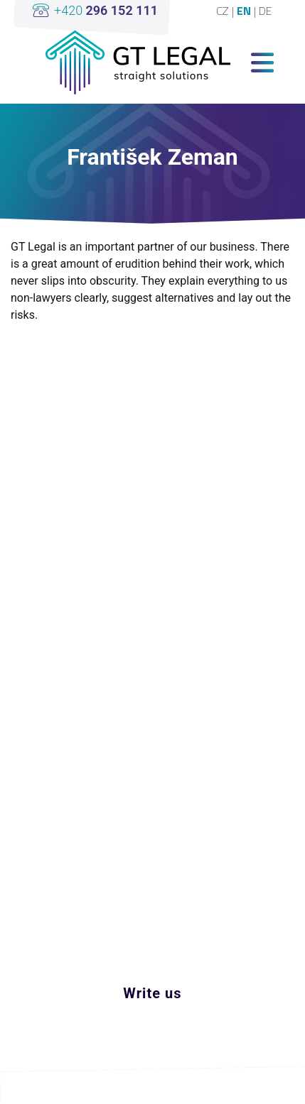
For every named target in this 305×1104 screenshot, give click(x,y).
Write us (152, 993)
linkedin (142, 878)
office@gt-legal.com (132, 934)
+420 (106, 10)
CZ (224, 10)
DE (265, 10)
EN (245, 10)
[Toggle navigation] (262, 63)
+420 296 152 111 (127, 962)
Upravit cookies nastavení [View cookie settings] (152, 1086)
